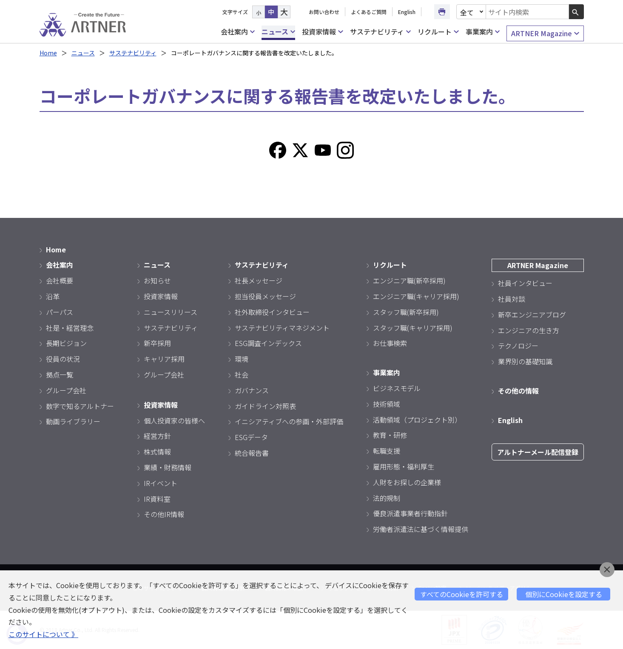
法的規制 (386, 498)
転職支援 (386, 451)
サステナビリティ (380, 32)
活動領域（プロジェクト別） (417, 420)
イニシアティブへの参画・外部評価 (289, 421)
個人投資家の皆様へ (174, 420)
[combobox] (527, 11)
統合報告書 (252, 453)
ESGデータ (251, 437)
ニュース (278, 32)
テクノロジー (518, 345)
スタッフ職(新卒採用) (406, 312)
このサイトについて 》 (43, 634)
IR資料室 (157, 499)
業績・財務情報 (167, 467)
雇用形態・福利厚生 (403, 466)
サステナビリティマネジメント (282, 328)
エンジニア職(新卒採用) (409, 280)
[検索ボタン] (576, 11)
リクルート (438, 32)
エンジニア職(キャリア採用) (416, 296)
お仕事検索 (390, 343)
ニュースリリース (170, 312)
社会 (241, 374)
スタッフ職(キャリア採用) (412, 328)
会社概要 (59, 280)
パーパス (59, 312)
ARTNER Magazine (545, 33)
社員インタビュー (525, 283)
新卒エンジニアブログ (532, 314)
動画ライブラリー (73, 421)
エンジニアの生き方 (528, 330)
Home (48, 53)
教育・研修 (390, 435)
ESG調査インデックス (268, 343)
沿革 (53, 296)
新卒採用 (157, 343)
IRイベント (160, 483)
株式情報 (157, 451)
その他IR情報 (164, 514)
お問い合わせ (324, 11)
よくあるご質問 (369, 11)
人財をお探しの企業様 (407, 482)
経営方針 (157, 436)
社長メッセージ (258, 280)
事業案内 (483, 32)
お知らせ (157, 280)
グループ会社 (66, 390)
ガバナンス (252, 390)
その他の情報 (518, 391)
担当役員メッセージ (265, 296)
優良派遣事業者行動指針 (410, 513)
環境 (241, 359)
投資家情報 (322, 32)
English (406, 11)
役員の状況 (63, 359)
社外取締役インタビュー (272, 312)
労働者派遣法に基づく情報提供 (420, 529)
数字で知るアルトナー (80, 406)
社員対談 (511, 299)
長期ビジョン (66, 343)
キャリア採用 (164, 359)
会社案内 (238, 32)
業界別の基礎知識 (525, 361)
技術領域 (386, 404)
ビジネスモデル (397, 388)
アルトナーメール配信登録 (537, 452)
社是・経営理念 (70, 328)
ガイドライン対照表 (265, 406)
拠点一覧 (59, 374)
